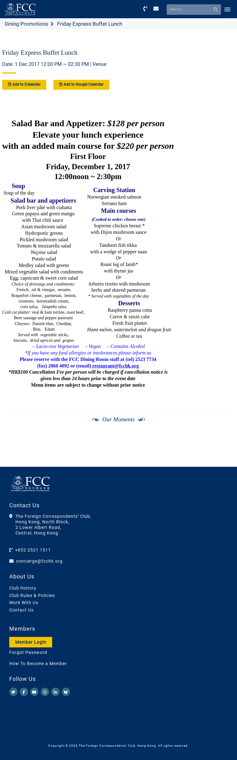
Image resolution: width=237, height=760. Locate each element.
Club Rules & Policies (32, 595)
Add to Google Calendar (81, 84)
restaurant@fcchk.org (115, 365)
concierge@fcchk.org (39, 561)
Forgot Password (28, 652)
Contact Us (21, 610)
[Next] (223, 450)
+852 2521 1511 (33, 549)
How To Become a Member (38, 663)
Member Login (30, 642)
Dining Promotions (26, 24)
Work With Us (23, 602)
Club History (22, 588)
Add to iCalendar (24, 84)
